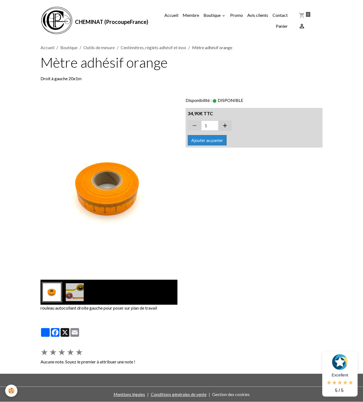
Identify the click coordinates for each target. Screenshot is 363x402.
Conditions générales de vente (178, 394)
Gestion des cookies (231, 394)
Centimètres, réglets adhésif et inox (153, 47)
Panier (282, 26)
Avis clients (257, 15)
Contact (280, 15)
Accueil (171, 15)
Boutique (212, 15)
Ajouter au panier (207, 140)
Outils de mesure (99, 47)
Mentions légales (129, 394)
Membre (191, 15)
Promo (236, 15)
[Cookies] (11, 391)
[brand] (93, 20)
